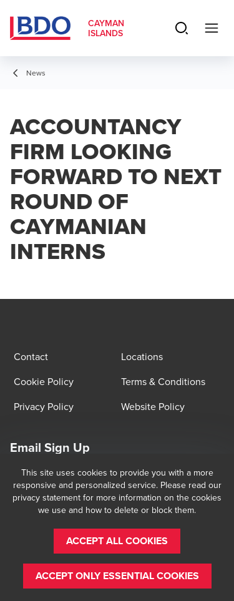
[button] (117, 541)
